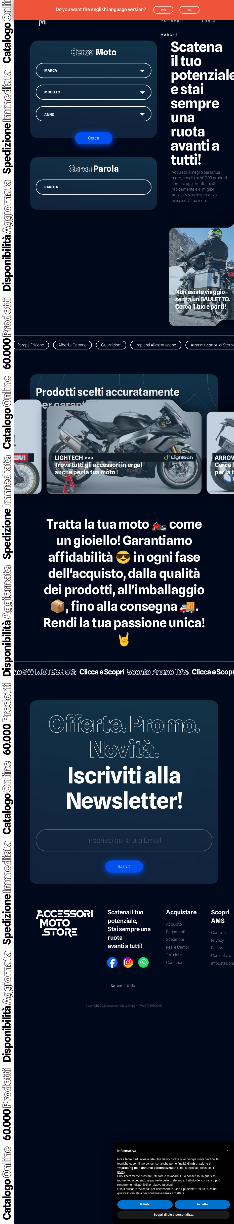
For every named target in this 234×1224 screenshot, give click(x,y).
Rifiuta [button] (144, 1204)
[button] (227, 1150)
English (132, 985)
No (189, 10)
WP (140, 959)
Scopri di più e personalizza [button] (173, 1214)
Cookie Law (221, 955)
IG (124, 959)
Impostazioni (222, 963)
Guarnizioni (114, 345)
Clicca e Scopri (98, 671)
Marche (169, 32)
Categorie (172, 18)
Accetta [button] (202, 1204)
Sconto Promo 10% (154, 671)
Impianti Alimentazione (159, 345)
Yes (163, 10)
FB (108, 959)
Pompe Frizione (33, 345)
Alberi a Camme (76, 345)
